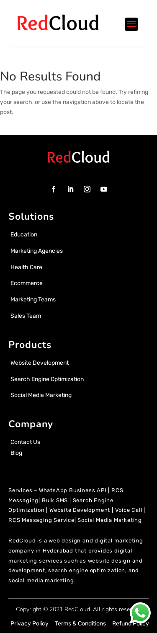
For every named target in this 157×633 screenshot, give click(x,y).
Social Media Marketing (109, 520)
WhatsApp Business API (73, 490)
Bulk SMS (55, 500)
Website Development (79, 510)
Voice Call (128, 510)
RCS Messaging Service (41, 520)
